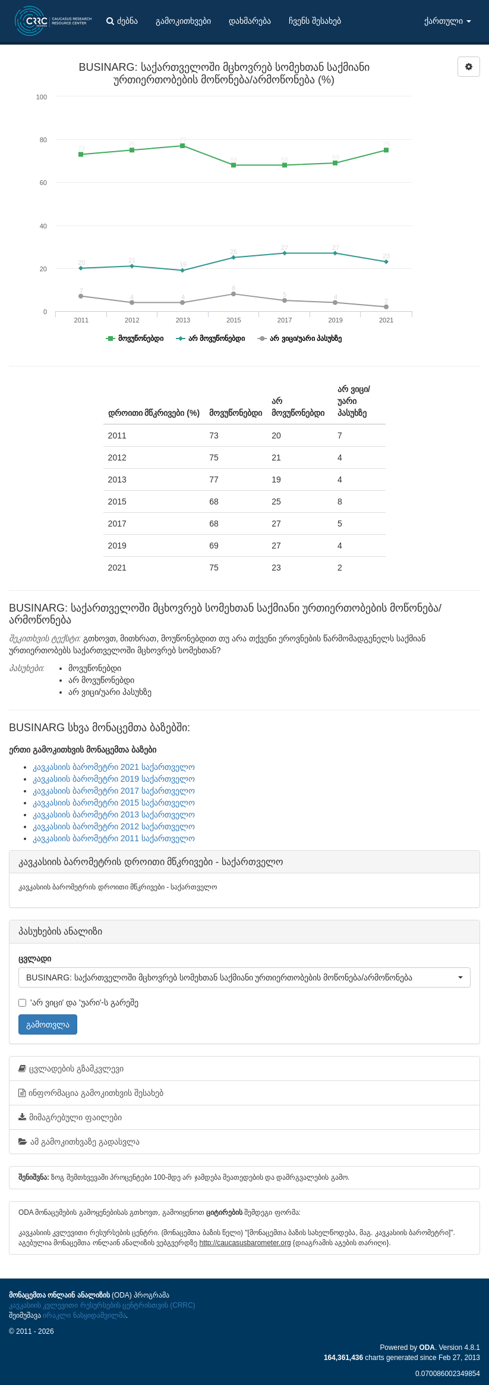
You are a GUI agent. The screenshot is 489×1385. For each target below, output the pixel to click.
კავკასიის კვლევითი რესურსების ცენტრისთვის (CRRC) (102, 1305)
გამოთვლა (48, 1024)
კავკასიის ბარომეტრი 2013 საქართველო (114, 814)
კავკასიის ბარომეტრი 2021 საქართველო (114, 767)
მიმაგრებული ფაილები (70, 1117)
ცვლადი (34, 958)
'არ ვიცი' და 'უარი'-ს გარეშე (78, 1002)
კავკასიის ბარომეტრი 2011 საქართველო (114, 838)
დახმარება (250, 21)
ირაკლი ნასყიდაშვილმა (84, 1315)
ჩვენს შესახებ (315, 21)
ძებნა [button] (122, 21)
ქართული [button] (447, 21)
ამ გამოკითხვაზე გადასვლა (79, 1141)
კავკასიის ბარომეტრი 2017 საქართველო (114, 790)
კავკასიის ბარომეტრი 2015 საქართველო (114, 802)
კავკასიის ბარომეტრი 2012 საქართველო (114, 826)
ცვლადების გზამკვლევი (71, 1068)
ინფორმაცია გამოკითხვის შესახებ (90, 1093)
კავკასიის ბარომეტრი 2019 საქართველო (114, 779)
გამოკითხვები (183, 21)
